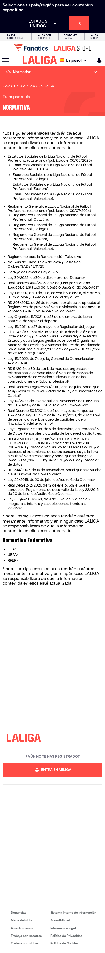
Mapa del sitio (21, 920)
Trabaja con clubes (25, 943)
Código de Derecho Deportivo (33, 272)
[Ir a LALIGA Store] (52, 47)
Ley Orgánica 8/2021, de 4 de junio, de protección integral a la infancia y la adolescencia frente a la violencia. (49, 503)
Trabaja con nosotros (26, 935)
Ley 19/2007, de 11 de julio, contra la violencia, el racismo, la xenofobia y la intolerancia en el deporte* (54, 295)
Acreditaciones (22, 928)
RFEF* (13, 560)
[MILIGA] (97, 60)
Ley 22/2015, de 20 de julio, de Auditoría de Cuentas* (51, 480)
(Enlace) (40, 353)
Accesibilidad (60, 920)
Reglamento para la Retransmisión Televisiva (44, 257)
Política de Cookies (64, 943)
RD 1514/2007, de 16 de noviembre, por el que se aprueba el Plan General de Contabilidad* (54, 472)
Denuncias (18, 912)
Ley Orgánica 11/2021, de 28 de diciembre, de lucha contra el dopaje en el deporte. (50, 319)
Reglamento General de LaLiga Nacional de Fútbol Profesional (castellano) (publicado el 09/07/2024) (49, 208)
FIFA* (12, 549)
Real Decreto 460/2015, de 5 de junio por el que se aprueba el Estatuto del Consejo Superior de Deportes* (53, 285)
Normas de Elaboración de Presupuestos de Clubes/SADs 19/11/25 (44, 264)
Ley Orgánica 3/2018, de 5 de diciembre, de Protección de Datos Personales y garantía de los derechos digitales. (55, 431)
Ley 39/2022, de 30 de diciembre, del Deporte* (46, 278)
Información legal (63, 928)
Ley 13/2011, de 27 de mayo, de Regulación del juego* (52, 327)
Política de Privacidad (66, 935)
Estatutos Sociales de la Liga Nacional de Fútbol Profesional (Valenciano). (52, 196)
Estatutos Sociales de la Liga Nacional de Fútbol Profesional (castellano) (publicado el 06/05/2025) (50, 158)
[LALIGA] (40, 60)
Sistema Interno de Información (73, 912)
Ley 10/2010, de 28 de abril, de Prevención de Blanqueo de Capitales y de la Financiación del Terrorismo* (53, 403)
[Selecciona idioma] (74, 60)
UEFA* (13, 555)
